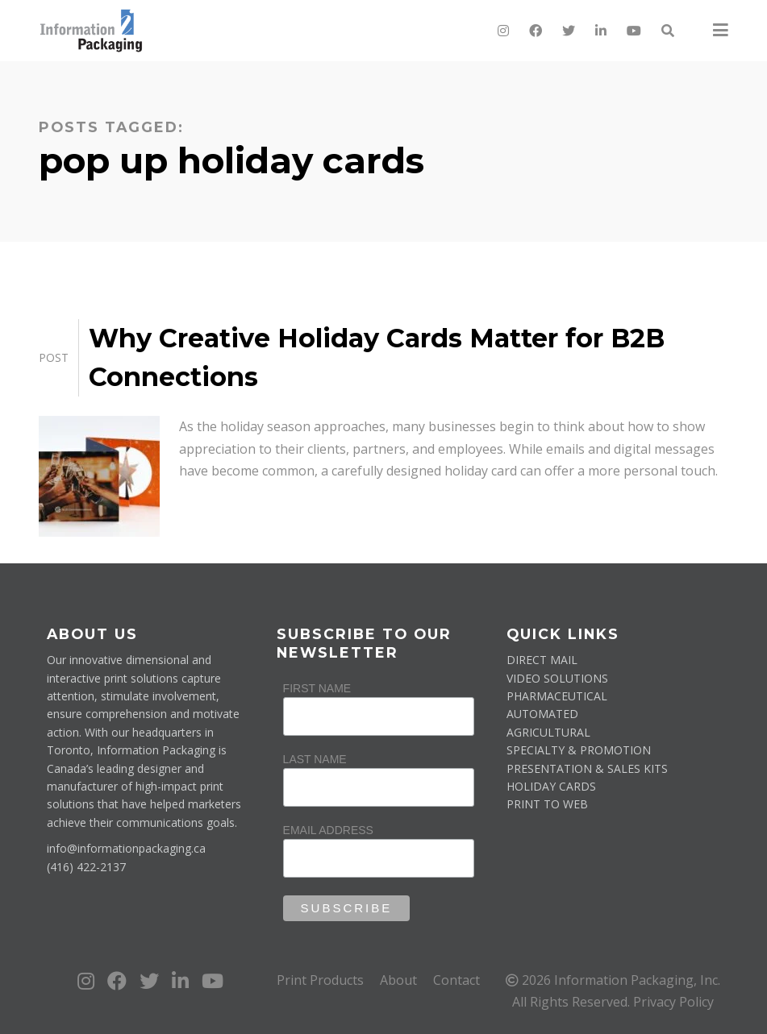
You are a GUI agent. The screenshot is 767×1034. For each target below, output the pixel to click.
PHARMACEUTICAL (556, 696)
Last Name (315, 759)
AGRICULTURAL (548, 732)
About (398, 980)
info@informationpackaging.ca (126, 848)
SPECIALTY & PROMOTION (578, 750)
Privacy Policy (673, 1002)
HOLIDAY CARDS (551, 786)
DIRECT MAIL (541, 659)
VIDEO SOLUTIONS (557, 678)
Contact (456, 980)
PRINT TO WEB (547, 804)
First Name (317, 688)
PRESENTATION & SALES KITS (587, 768)
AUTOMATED (542, 713)
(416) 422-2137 (86, 866)
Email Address (328, 830)
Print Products (320, 980)
